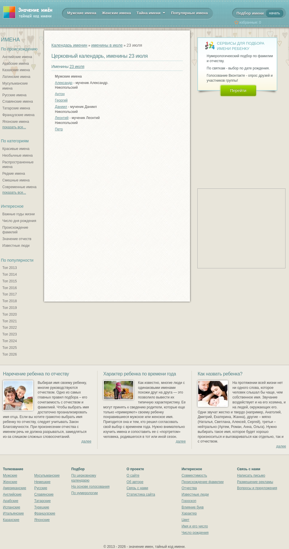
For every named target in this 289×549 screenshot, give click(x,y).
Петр (59, 129)
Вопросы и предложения (257, 488)
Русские (40, 488)
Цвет (185, 520)
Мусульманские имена (15, 85)
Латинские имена (16, 77)
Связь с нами (137, 488)
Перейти (238, 90)
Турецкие (41, 507)
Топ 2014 (9, 274)
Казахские (11, 520)
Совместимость (194, 475)
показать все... (14, 127)
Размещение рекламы (255, 482)
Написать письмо (251, 475)
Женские (10, 482)
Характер (189, 513)
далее (86, 441)
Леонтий (62, 118)
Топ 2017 (9, 294)
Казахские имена (16, 70)
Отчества (189, 488)
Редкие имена (13, 174)
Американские (14, 488)
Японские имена (15, 122)
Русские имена (14, 95)
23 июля (76, 66)
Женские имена (116, 13)
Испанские (11, 507)
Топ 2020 (9, 314)
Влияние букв (193, 507)
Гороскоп (189, 501)
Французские (44, 513)
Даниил (61, 107)
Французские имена (18, 115)
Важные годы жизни (18, 214)
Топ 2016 (9, 288)
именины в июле (107, 45)
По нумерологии (84, 493)
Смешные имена (15, 180)
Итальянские (13, 513)
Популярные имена (189, 13)
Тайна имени (151, 12)
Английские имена (17, 57)
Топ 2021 (9, 321)
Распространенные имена (18, 164)
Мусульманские (47, 475)
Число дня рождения (19, 221)
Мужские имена (81, 13)
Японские (42, 520)
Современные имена (19, 187)
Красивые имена (15, 149)
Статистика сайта (140, 494)
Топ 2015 (9, 281)
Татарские (42, 501)
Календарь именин (69, 45)
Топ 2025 (9, 348)
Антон (60, 94)
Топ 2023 (9, 334)
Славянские (43, 494)
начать (274, 13)
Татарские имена (16, 108)
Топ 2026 (9, 354)
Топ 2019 (9, 308)
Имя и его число (195, 526)
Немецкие (42, 482)
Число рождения (195, 533)
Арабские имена (15, 64)
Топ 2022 (9, 328)
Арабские (10, 501)
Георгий (61, 100)
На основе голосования (90, 487)
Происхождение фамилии (203, 482)
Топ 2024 (9, 341)
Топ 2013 (9, 268)
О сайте (132, 475)
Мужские (10, 475)
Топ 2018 (9, 301)
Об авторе (134, 482)
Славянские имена (17, 101)
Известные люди (15, 246)
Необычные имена (17, 155)
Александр (63, 83)
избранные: (250, 22)
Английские (12, 494)
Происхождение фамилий (15, 230)
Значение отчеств (16, 239)
